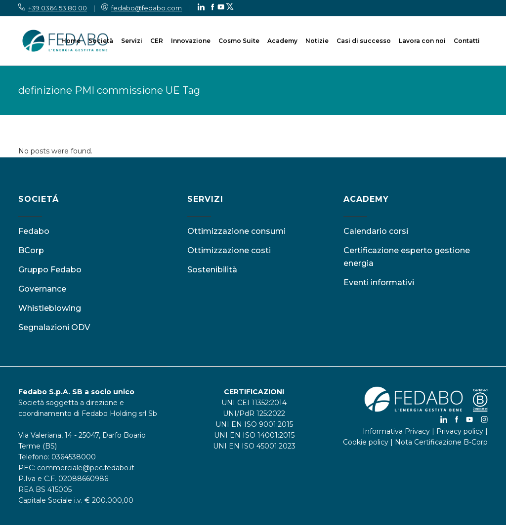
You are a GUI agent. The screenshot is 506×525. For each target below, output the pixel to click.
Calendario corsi (375, 231)
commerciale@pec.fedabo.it (85, 467)
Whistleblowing (49, 308)
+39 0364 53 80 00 (57, 8)
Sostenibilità (212, 269)
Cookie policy (365, 442)
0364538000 (73, 456)
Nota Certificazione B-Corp (441, 442)
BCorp (31, 250)
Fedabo (33, 231)
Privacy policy (459, 431)
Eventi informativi (378, 282)
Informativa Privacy (396, 431)
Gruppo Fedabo (50, 269)
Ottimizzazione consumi (236, 231)
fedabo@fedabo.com (146, 8)
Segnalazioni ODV (54, 327)
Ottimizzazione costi (229, 250)
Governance (42, 289)
